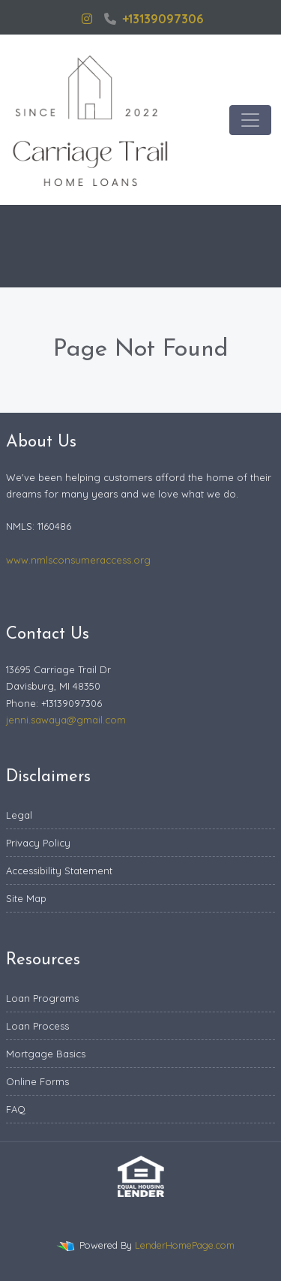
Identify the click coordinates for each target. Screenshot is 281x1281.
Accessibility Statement (59, 871)
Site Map (26, 898)
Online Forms (37, 1081)
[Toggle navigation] (250, 120)
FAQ (15, 1109)
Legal (19, 815)
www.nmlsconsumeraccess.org (78, 560)
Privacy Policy (38, 843)
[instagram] (87, 18)
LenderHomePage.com (185, 1245)
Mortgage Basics (45, 1054)
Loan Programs (42, 998)
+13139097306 (153, 18)
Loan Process (37, 1026)
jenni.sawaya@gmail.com (66, 720)
